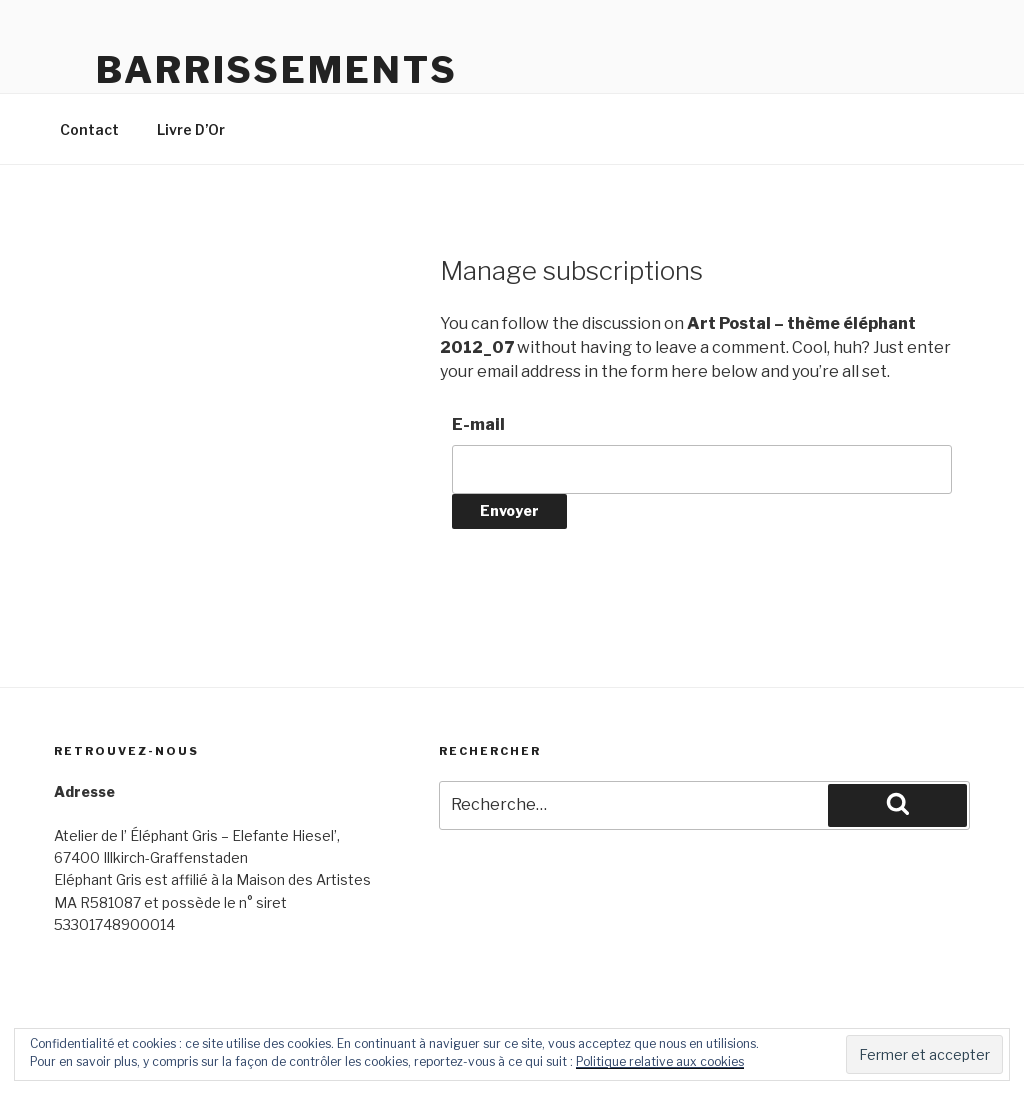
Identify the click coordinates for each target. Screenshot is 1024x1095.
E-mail (478, 424)
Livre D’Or (191, 129)
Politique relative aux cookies (660, 1061)
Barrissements (276, 70)
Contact (89, 129)
